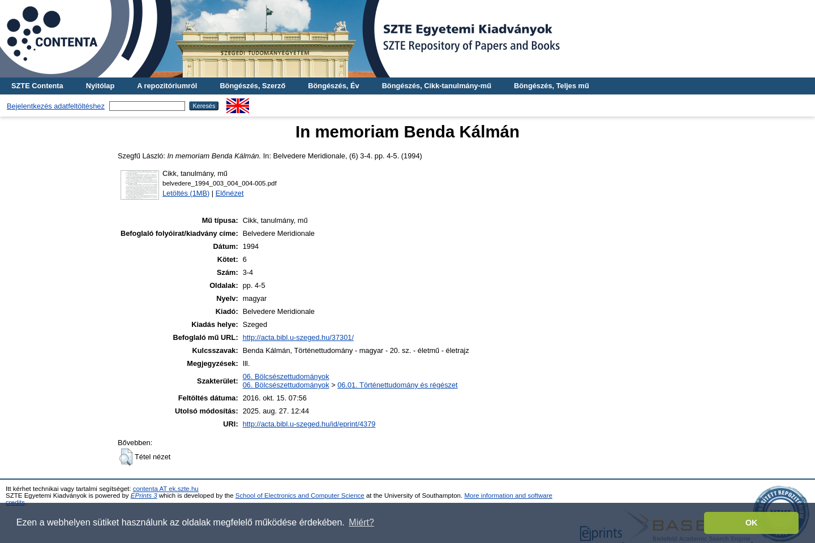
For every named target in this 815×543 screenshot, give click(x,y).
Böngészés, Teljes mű (551, 85)
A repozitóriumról (167, 85)
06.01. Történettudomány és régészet (397, 385)
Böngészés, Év (333, 85)
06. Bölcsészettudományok (286, 376)
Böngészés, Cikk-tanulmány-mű (436, 85)
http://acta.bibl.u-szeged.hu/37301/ (298, 337)
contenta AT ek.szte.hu (166, 488)
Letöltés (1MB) (185, 193)
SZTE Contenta (37, 85)
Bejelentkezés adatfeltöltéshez (56, 106)
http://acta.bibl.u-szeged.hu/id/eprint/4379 (309, 424)
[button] (125, 457)
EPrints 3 (144, 495)
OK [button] (751, 522)
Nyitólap (100, 85)
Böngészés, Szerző (252, 85)
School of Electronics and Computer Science (299, 495)
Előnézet (230, 193)
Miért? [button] (361, 522)
